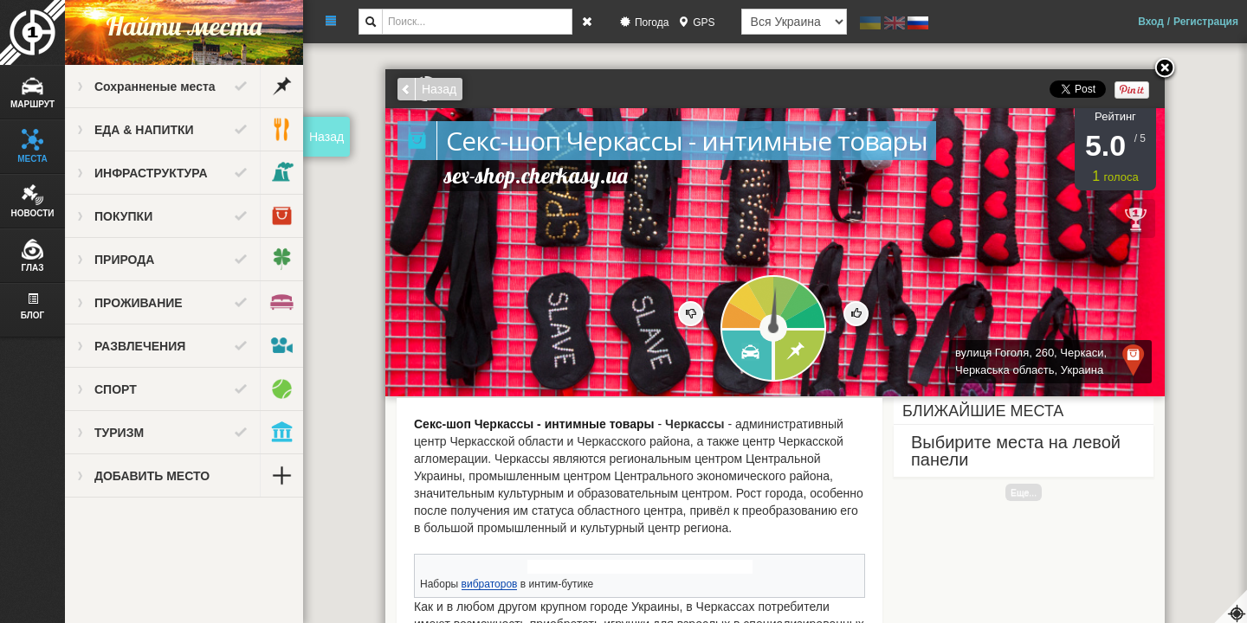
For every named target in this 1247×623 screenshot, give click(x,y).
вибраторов (490, 584)
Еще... (1024, 492)
